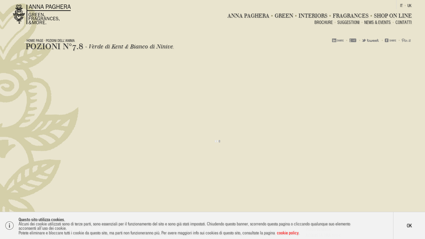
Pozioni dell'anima (60, 40)
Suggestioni (348, 23)
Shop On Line (393, 16)
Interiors (312, 16)
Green (284, 16)
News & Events (377, 23)
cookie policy (287, 232)
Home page (35, 40)
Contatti (403, 23)
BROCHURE (323, 23)
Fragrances (351, 16)
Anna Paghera (248, 16)
